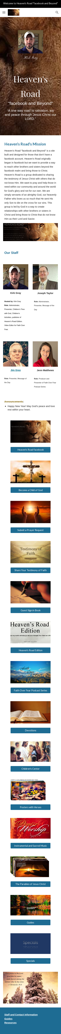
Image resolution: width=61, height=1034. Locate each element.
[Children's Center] (30, 769)
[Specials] (30, 961)
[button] (4, 12)
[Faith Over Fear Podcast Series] (30, 690)
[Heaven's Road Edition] (30, 650)
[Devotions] (30, 730)
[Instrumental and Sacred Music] (30, 845)
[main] (30, 57)
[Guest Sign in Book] (30, 610)
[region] (30, 4)
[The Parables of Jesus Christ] (30, 884)
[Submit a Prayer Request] (30, 530)
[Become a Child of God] (30, 490)
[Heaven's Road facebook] (30, 449)
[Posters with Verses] (30, 807)
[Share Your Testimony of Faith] (30, 570)
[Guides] (30, 922)
